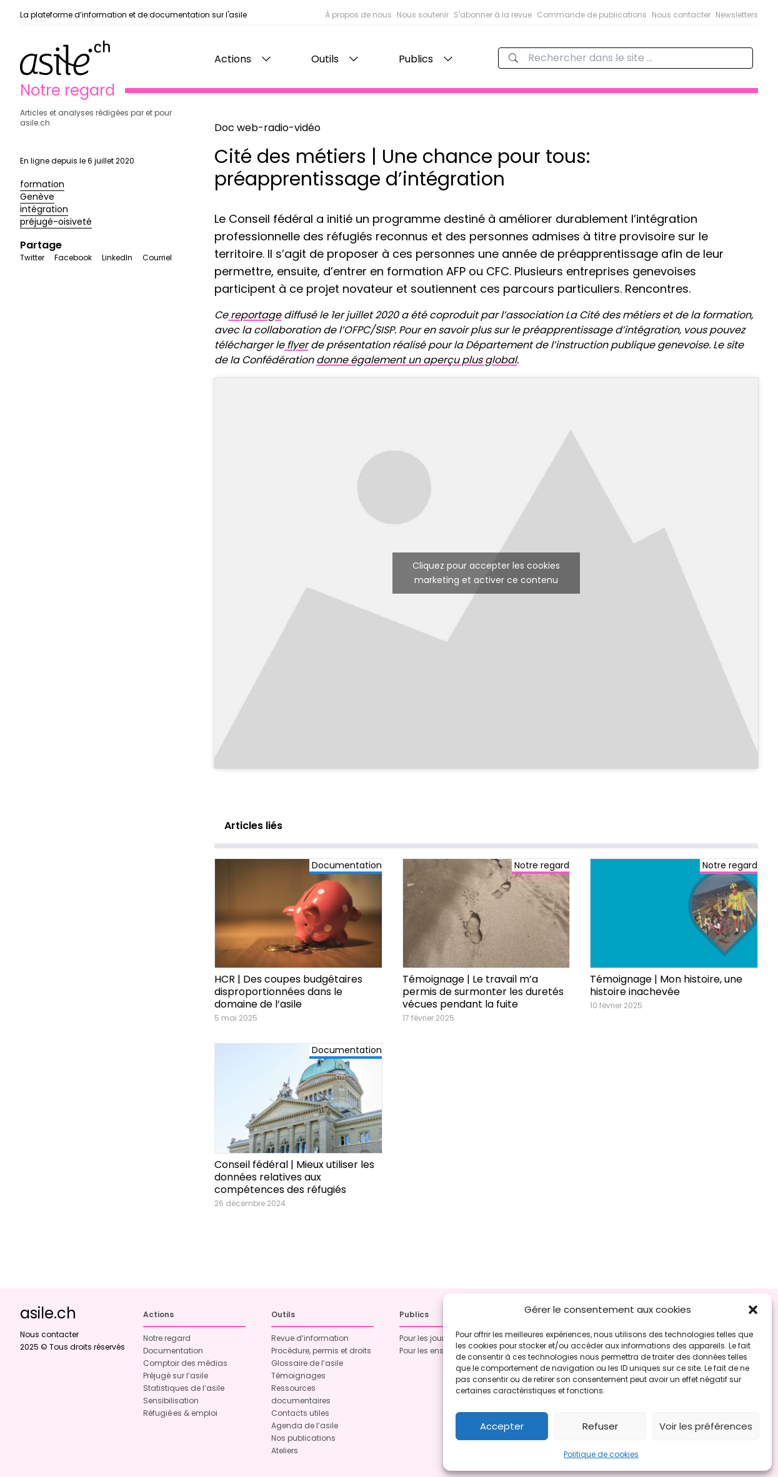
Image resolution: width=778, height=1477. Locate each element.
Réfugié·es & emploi (180, 1413)
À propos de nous (358, 14)
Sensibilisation (171, 1400)
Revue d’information (310, 1338)
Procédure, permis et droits (321, 1350)
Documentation (173, 1350)
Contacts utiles (300, 1413)
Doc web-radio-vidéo (267, 127)
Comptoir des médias (185, 1363)
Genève (37, 196)
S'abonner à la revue (493, 14)
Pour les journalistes (436, 1338)
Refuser (600, 1426)
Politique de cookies (601, 1454)
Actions (232, 59)
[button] (753, 1309)
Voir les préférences (705, 1426)
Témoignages (298, 1375)
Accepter (502, 1426)
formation (42, 184)
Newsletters (737, 14)
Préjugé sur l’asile (175, 1375)
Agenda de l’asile (304, 1425)
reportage (254, 315)
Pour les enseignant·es (441, 1350)
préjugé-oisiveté (56, 221)
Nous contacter (681, 14)
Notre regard (167, 1338)
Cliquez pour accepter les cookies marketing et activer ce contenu (486, 572)
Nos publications (303, 1438)
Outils (325, 59)
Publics (416, 59)
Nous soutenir (423, 14)
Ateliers (284, 1450)
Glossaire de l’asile (307, 1363)
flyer (296, 345)
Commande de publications (592, 14)
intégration (44, 209)
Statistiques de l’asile (183, 1388)
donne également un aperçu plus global (416, 360)
